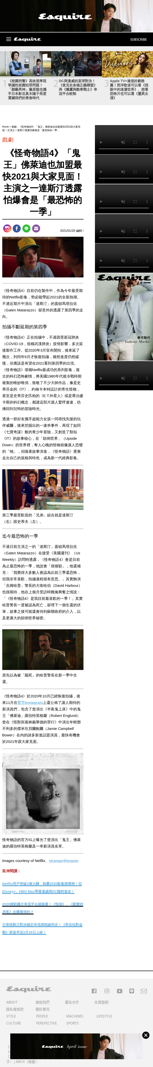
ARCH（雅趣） (27, 1062)
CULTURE (13, 1023)
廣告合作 (72, 1002)
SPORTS (72, 1023)
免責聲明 (101, 1002)
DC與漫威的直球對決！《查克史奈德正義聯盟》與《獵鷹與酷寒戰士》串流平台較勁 (78, 87)
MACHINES (74, 1016)
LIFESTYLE (104, 1016)
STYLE (11, 1016)
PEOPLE (42, 1016)
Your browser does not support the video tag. (124, 139)
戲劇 (14, 126)
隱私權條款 (15, 1009)
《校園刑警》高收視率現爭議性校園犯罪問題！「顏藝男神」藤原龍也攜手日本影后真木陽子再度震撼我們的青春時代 (27, 89)
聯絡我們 (43, 1002)
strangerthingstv (63, 860)
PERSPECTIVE (46, 1023)
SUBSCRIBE (138, 39)
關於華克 (43, 1009)
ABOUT (11, 1002)
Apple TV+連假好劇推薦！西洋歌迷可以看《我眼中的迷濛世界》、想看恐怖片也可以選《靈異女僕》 (129, 89)
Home (5, 126)
